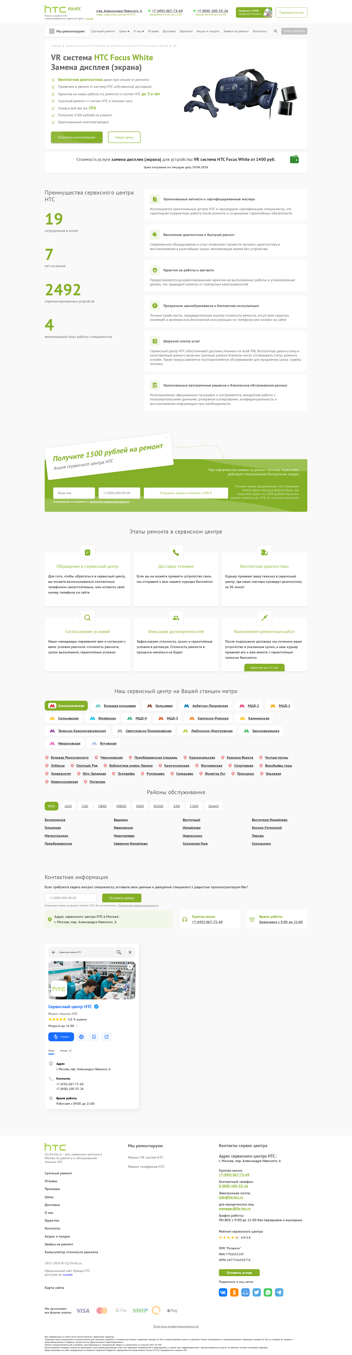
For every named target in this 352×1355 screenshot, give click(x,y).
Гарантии (186, 31)
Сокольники (261, 843)
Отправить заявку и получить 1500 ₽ (186, 493)
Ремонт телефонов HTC (146, 1166)
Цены (124, 31)
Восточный (191, 820)
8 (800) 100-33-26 (233, 1186)
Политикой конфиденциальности (138, 905)
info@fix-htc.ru (231, 1197)
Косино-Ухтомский (267, 828)
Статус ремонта (294, 31)
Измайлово (192, 828)
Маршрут (61, 1036)
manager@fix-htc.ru (235, 1208)
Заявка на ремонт (236, 31)
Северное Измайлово (131, 843)
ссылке (68, 1275)
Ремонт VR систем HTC (145, 1157)
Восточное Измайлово (270, 820)
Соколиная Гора (195, 843)
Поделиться (223, 1292)
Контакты (259, 31)
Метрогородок (56, 836)
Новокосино (192, 836)
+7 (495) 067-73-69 (167, 11)
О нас (139, 31)
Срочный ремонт (103, 31)
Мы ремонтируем (67, 31)
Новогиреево (124, 836)
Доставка (169, 31)
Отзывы (153, 31)
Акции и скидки (208, 31)
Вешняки (121, 820)
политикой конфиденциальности (109, 501)
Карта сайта (54, 1288)
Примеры (52, 1189)
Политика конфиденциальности (176, 1326)
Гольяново (53, 828)
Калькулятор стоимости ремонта (71, 1252)
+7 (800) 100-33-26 (212, 11)
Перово (258, 836)
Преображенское (58, 843)
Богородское (55, 820)
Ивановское (123, 828)
